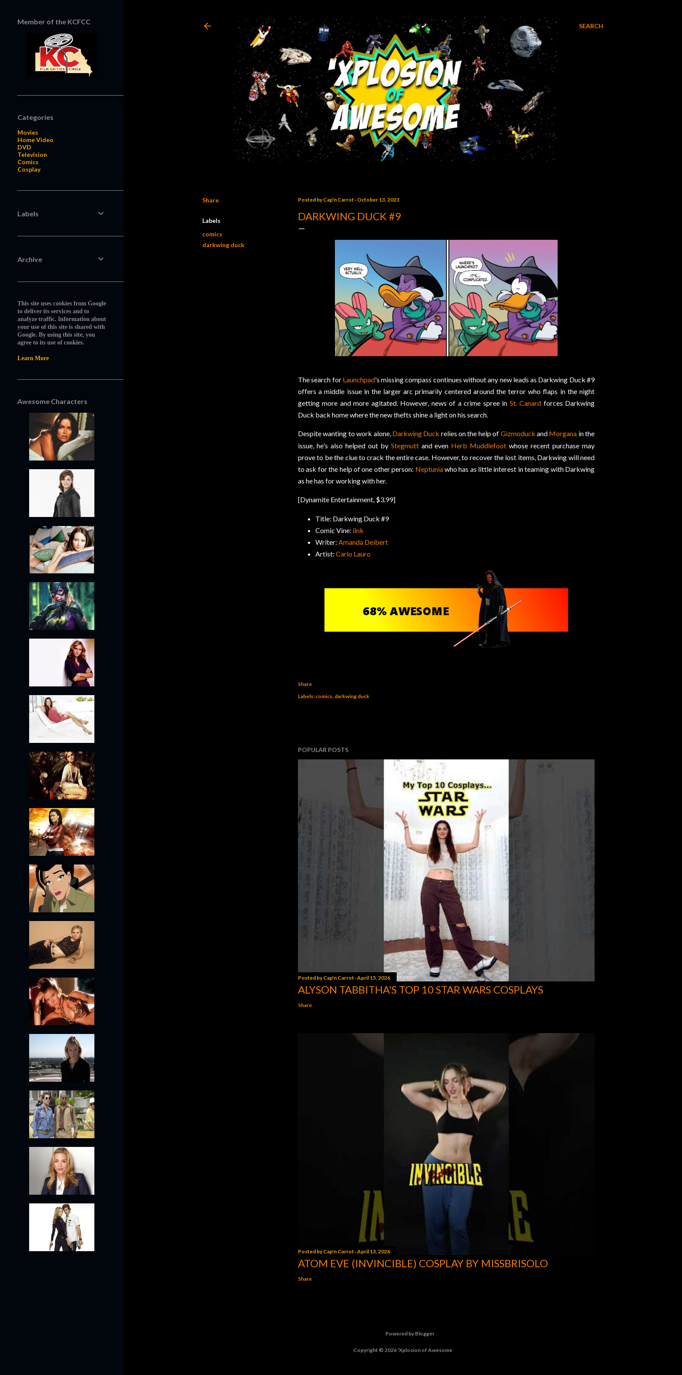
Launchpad (359, 379)
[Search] (591, 26)
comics (212, 234)
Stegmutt (405, 445)
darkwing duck (223, 244)
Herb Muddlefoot (478, 445)
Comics (28, 162)
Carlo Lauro (353, 554)
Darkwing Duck (415, 433)
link (358, 530)
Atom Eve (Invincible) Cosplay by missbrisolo (423, 1263)
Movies (27, 132)
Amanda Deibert (363, 542)
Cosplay (28, 169)
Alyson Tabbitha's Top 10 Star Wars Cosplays (420, 989)
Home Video (35, 139)
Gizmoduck (518, 433)
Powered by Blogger (403, 1334)
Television (32, 154)
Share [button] (210, 200)
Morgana (563, 433)
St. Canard (525, 403)
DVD (24, 147)
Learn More (33, 358)
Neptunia (429, 469)
